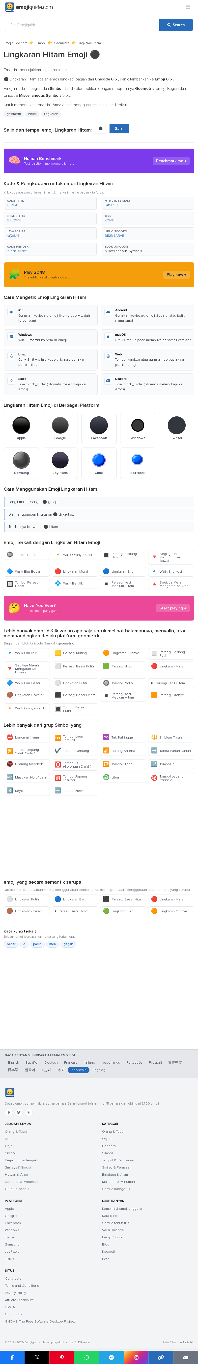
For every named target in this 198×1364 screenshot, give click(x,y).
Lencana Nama (22, 737)
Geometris (61, 43)
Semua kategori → (116, 1189)
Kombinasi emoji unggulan (122, 1209)
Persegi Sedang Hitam (120, 555)
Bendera (12, 1139)
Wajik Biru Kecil (167, 571)
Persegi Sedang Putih (168, 654)
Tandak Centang (72, 750)
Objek (9, 1146)
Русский (155, 1062)
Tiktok (9, 1259)
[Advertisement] (99, 837)
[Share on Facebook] (12, 1357)
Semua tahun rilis (115, 1223)
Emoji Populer (113, 1237)
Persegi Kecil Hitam (168, 683)
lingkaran (51, 114)
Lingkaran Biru (118, 571)
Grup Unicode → (17, 1189)
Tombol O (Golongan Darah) (73, 765)
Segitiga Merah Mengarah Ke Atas (169, 584)
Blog (105, 1244)
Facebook (13, 1223)
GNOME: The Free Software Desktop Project (40, 1321)
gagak (68, 944)
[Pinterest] (29, 1112)
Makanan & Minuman (21, 1182)
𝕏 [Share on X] (37, 1357)
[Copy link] (160, 1357)
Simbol (40, 43)
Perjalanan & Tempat (21, 1160)
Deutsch (51, 1062)
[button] (50, 203)
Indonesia (78, 1070)
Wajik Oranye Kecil (73, 554)
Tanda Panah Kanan (171, 750)
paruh (37, 944)
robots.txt (186, 1342)
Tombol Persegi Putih (71, 709)
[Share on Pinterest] (61, 1357)
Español (32, 1062)
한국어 (30, 1070)
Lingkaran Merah (72, 571)
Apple (9, 1209)
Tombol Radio (21, 554)
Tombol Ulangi (118, 764)
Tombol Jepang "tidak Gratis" (22, 751)
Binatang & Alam (115, 1174)
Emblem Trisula (167, 737)
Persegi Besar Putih (74, 666)
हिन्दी (61, 1070)
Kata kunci (110, 1216)
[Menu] (188, 7)
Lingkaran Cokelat (25, 695)
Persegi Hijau (117, 666)
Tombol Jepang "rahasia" (167, 778)
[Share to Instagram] (136, 1357)
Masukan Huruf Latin (26, 777)
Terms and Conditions (22, 1286)
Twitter (10, 1237)
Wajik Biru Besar (23, 571)
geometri (14, 114)
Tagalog (99, 1070)
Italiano (89, 1062)
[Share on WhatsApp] (86, 1357)
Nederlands (111, 1062)
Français (70, 1062)
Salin (119, 128)
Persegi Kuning (71, 653)
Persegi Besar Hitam (75, 695)
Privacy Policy (15, 1293)
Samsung (12, 1244)
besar (11, 944)
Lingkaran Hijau (119, 911)
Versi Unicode (113, 1230)
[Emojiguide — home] (29, 7)
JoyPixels (12, 1251)
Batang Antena (119, 750)
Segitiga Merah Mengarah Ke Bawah (167, 557)
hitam (32, 114)
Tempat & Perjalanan (118, 1160)
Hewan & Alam (16, 1174)
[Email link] (185, 1357)
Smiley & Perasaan (117, 1167)
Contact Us (13, 1314)
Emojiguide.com (15, 43)
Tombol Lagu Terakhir (69, 738)
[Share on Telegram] (111, 1357)
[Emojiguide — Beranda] (9, 1093)
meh (52, 944)
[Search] (176, 25)
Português (134, 1062)
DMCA (10, 1307)
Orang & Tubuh (16, 1132)
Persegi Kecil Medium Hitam (118, 584)
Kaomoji (108, 1251)
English (13, 1062)
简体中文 (175, 1062)
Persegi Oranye (167, 695)
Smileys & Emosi (18, 1167)
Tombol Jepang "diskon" (71, 778)
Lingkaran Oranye (121, 653)
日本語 (13, 1070)
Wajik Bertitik (69, 583)
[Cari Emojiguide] (82, 25)
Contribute (13, 1278)
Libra (111, 777)
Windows (12, 1230)
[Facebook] (9, 1112)
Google (11, 1216)
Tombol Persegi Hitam (22, 584)
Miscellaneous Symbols (123, 251)
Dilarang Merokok (24, 764)
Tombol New (69, 790)
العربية (46, 1070)
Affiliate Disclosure (19, 1300)
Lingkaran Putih (71, 683)
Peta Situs (169, 1342)
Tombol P (162, 764)
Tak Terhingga (118, 737)
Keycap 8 (17, 790)
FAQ (105, 1259)
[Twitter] (19, 1112)
